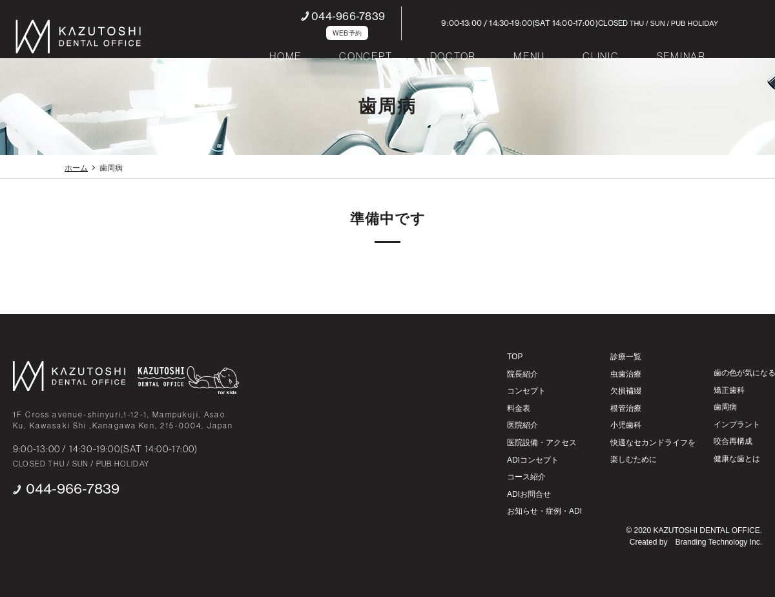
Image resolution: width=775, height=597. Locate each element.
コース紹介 (526, 476)
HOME (285, 56)
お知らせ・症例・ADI (544, 511)
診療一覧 (625, 356)
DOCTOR (453, 56)
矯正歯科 (729, 390)
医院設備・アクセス (542, 442)
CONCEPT (365, 56)
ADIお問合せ (529, 494)
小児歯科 (625, 425)
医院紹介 (522, 425)
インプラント (737, 424)
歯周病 (725, 407)
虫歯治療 (625, 374)
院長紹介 (522, 374)
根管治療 (625, 408)
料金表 (518, 408)
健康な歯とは (737, 458)
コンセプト (526, 390)
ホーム (76, 168)
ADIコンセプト (533, 460)
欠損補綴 (625, 390)
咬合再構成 (733, 441)
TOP (514, 356)
